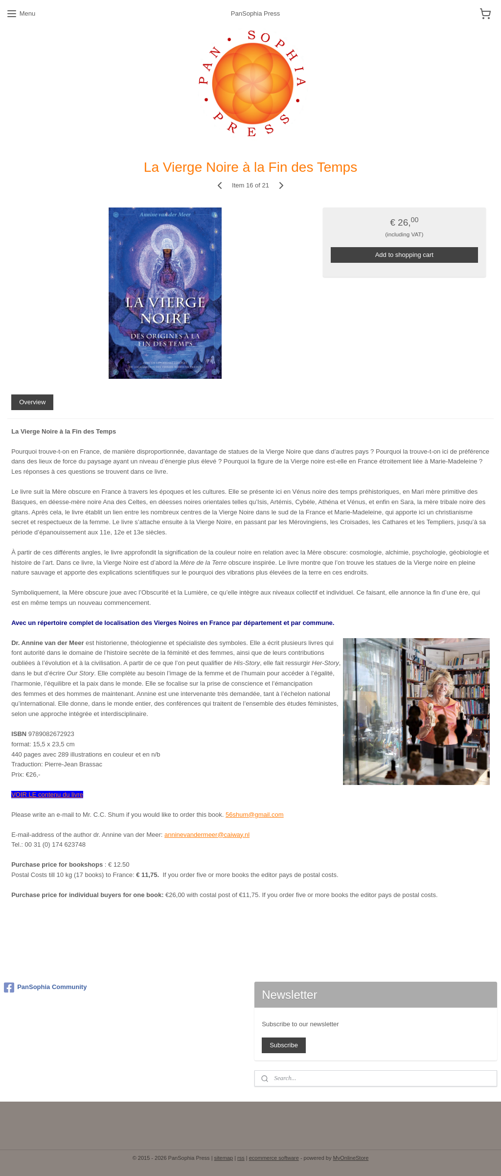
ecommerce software (274, 1158)
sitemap (223, 1158)
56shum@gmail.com (255, 814)
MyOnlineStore (351, 1158)
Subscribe (284, 1045)
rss (241, 1158)
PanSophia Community (45, 987)
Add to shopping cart (404, 254)
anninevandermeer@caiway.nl (207, 834)
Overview (32, 402)
